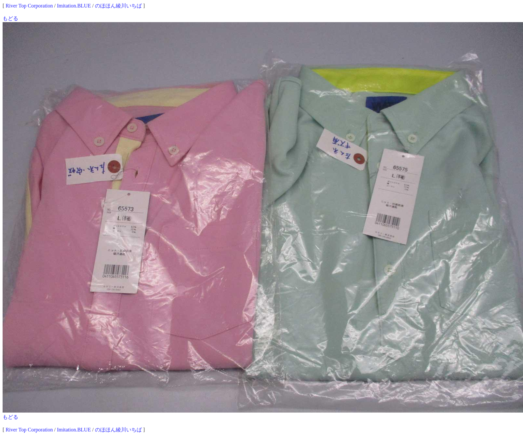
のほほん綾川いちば (118, 5)
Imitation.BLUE (74, 5)
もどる (10, 18)
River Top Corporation (29, 5)
